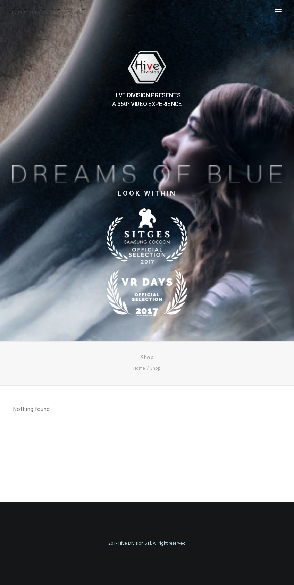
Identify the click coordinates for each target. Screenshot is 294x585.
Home (139, 368)
